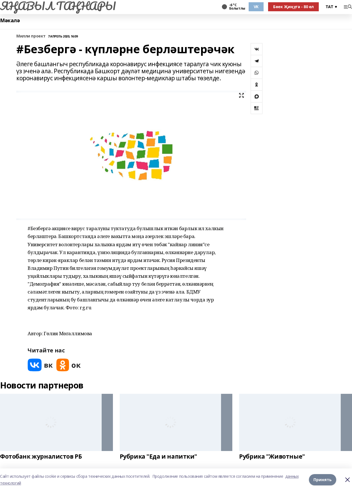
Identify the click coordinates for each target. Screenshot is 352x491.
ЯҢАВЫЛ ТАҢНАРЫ (58, 5)
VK (256, 6)
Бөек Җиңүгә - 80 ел (293, 6)
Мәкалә (10, 20)
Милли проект (31, 36)
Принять (322, 479)
